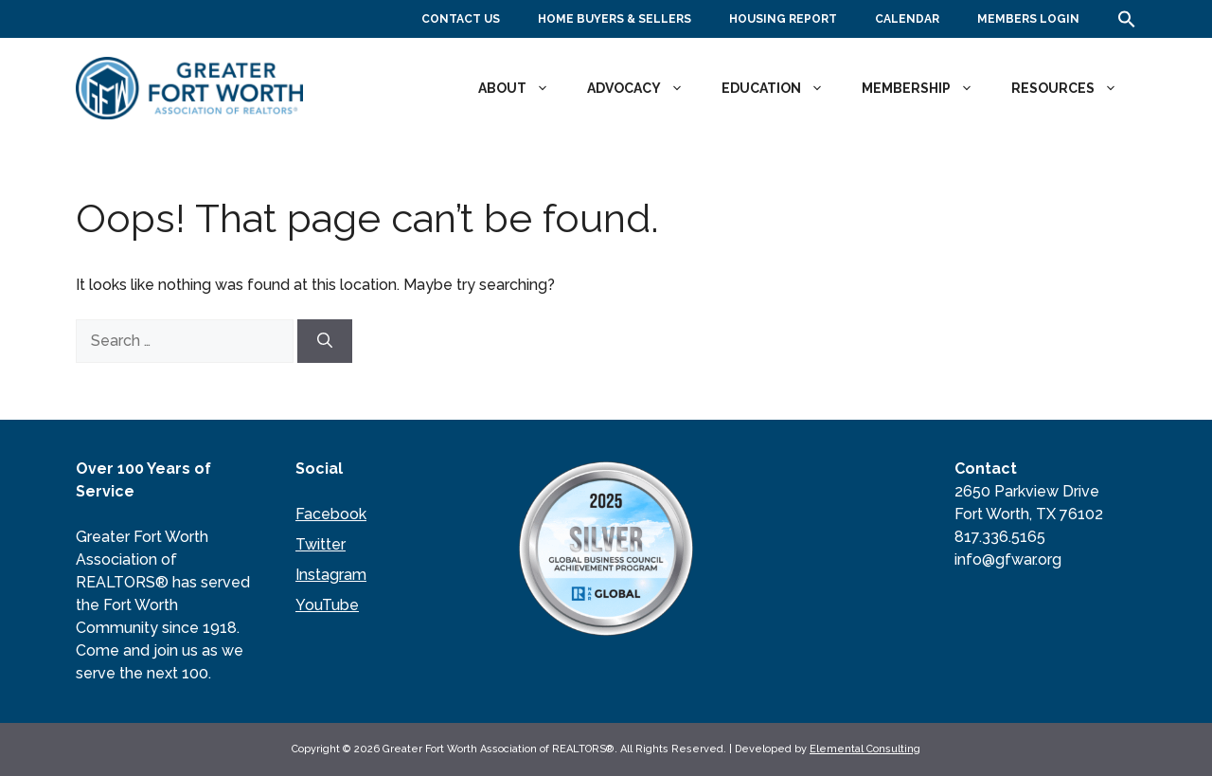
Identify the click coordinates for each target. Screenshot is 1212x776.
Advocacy (645, 88)
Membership (927, 88)
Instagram (330, 575)
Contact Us (460, 19)
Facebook (330, 514)
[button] (1126, 25)
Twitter (320, 544)
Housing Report (783, 19)
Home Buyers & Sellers (614, 19)
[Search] (324, 341)
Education (782, 88)
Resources (1073, 88)
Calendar (907, 19)
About (523, 88)
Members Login (1028, 19)
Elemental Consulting (865, 749)
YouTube (327, 605)
